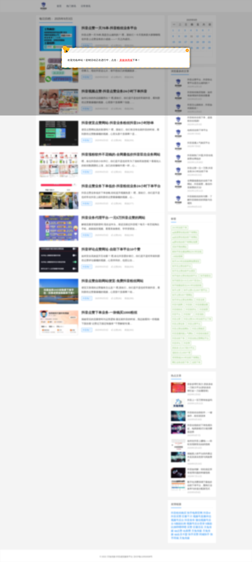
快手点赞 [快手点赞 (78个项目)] (176, 290)
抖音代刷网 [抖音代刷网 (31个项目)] (177, 304)
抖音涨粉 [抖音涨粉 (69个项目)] (199, 314)
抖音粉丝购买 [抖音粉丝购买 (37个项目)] (202, 333)
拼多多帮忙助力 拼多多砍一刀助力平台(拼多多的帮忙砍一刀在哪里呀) (200, 387)
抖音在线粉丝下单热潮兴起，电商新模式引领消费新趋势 (199, 428)
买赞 (189, 527)
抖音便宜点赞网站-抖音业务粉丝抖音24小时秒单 (117, 123)
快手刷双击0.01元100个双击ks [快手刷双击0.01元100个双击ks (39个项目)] (186, 280)
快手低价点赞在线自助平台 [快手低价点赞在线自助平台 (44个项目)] (184, 276)
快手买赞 (193, 534)
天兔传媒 (197, 530)
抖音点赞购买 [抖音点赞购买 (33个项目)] (198, 328)
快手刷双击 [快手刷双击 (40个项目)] (205, 276)
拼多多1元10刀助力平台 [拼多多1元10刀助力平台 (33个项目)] (183, 348)
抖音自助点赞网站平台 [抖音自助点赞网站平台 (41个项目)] (198, 338)
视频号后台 (177, 520)
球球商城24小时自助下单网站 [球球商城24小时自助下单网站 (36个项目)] (185, 357)
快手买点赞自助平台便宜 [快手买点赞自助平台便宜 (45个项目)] (183, 271)
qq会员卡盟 (180, 534)
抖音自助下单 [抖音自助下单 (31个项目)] (178, 338)
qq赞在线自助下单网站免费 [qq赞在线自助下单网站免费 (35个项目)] (184, 242)
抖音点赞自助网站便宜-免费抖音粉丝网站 (112, 281)
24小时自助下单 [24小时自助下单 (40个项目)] (179, 227)
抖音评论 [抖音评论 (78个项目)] (176, 343)
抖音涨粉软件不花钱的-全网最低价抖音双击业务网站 (120, 154)
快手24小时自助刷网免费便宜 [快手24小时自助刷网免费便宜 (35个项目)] (185, 261)
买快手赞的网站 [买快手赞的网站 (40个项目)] (179, 247)
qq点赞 (178, 530)
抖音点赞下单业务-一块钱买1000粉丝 (109, 312)
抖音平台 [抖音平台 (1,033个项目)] (176, 314)
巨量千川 (187, 516)
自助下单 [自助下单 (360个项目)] (196, 362)
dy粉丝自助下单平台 (197, 130)
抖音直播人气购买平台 (198, 143)
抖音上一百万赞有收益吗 (199, 400)
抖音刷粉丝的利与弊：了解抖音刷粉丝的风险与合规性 (199, 199)
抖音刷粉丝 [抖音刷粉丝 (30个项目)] (177, 309)
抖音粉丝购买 (178, 512)
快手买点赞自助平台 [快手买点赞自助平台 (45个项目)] (181, 266)
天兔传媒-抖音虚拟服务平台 (120, 556)
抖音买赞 (176, 516)
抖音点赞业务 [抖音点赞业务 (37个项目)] (178, 324)
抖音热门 (87, 140)
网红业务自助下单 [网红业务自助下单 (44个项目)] (180, 362)
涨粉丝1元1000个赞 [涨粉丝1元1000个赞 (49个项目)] (181, 353)
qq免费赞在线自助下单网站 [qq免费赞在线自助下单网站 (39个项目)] (184, 232)
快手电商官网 (195, 512)
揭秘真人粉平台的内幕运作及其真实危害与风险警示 (199, 457)
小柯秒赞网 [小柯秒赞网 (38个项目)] (177, 256)
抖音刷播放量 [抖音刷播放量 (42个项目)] (201, 304)
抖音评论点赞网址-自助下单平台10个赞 (110, 249)
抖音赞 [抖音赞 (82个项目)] (187, 343)
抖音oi (206, 512)
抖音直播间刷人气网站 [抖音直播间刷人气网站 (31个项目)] (182, 333)
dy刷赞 (187, 530)
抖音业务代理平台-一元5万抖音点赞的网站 (113, 217)
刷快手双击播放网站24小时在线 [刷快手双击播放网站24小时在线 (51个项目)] (187, 251)
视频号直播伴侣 (202, 516)
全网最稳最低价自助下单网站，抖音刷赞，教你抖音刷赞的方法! (199, 184)
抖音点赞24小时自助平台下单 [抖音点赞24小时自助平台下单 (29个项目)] (197, 319)
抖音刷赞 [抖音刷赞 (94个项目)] (204, 309)
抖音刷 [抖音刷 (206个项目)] (189, 304)
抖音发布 (189, 520)
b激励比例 (180, 523)
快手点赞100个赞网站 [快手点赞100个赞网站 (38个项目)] (182, 295)
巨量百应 (198, 527)
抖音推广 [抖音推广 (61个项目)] (188, 314)
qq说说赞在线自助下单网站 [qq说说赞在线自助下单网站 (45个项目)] (184, 237)
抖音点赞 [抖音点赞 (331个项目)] (176, 319)
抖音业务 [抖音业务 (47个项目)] (200, 300)
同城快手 (204, 534)
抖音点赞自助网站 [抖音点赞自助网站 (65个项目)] (180, 328)
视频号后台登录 (196, 523)
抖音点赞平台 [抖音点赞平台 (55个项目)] (194, 324)
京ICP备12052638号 (143, 556)
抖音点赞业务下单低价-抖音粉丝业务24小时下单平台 (121, 186)
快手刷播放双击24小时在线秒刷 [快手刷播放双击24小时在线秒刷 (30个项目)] (187, 285)
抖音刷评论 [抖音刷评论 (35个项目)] (191, 309)
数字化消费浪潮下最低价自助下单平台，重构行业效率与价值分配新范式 (199, 485)
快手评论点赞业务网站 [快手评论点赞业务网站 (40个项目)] (182, 300)
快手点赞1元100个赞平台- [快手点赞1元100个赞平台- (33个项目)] (196, 290)
